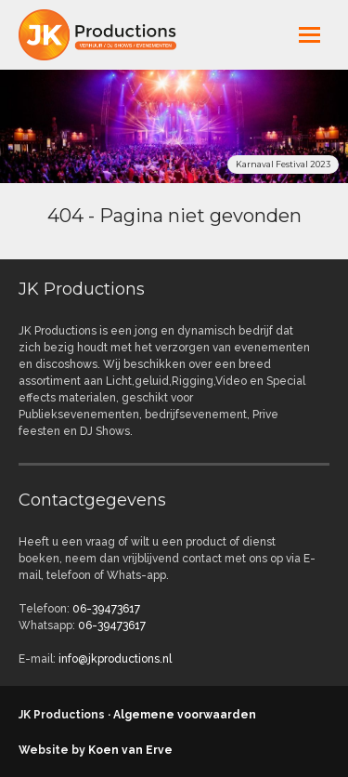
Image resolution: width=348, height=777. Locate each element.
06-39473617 (106, 608)
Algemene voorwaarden (184, 714)
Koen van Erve (130, 750)
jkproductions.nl (111, 34)
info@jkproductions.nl (115, 658)
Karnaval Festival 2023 (283, 164)
